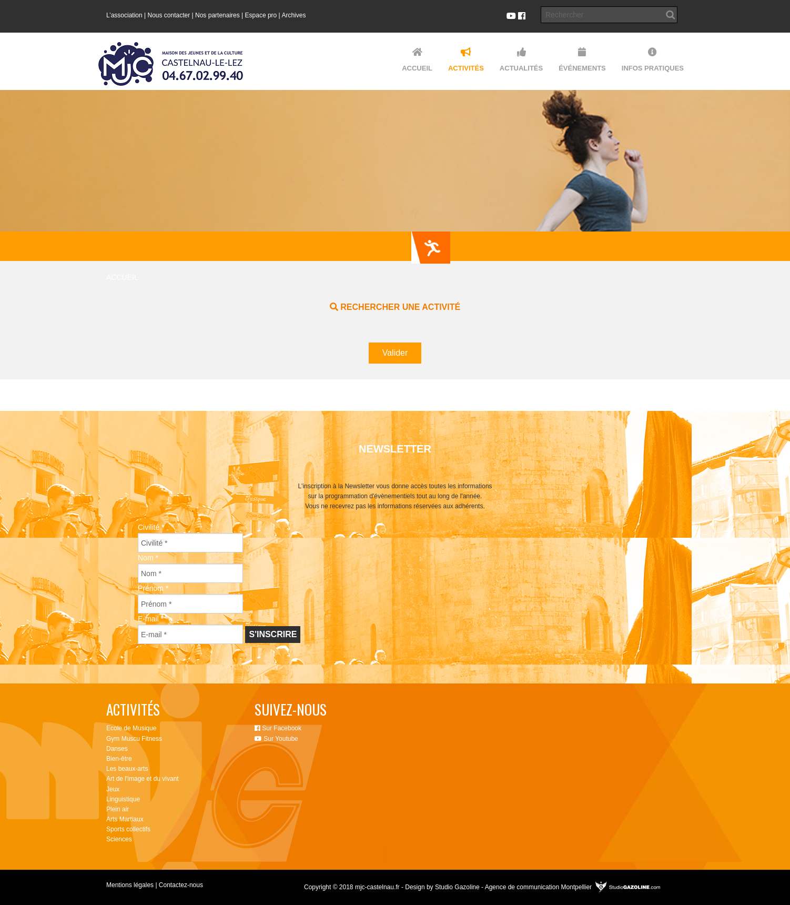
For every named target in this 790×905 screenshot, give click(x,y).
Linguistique (123, 799)
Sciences (119, 839)
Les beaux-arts (127, 768)
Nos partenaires (217, 15)
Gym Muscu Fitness (134, 738)
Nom (148, 558)
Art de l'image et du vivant (142, 778)
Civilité (151, 527)
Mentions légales (130, 885)
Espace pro (261, 15)
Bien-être (119, 758)
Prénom (153, 588)
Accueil (122, 277)
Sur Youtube (276, 738)
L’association (124, 15)
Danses (117, 748)
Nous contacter (169, 15)
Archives (293, 15)
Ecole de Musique (131, 728)
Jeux (112, 789)
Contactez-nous (181, 885)
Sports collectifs (128, 829)
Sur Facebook (278, 728)
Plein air (117, 809)
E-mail (151, 619)
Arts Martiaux (125, 819)
